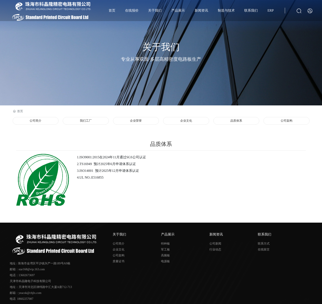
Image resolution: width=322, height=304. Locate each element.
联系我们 (251, 10)
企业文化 (186, 120)
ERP (270, 10)
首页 (112, 10)
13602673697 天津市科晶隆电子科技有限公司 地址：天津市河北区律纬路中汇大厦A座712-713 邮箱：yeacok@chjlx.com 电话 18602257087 (41, 287)
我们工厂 (86, 120)
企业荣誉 (136, 120)
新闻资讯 (201, 10)
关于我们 (155, 10)
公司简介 (35, 120)
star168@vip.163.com (32, 269)
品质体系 (236, 120)
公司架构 (286, 120)
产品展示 (178, 10)
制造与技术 (226, 10)
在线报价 (132, 10)
